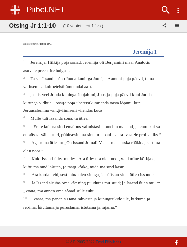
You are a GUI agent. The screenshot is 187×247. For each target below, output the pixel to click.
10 (25, 198)
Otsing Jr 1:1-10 (32, 25)
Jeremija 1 (144, 52)
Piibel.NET (45, 9)
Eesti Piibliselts (108, 241)
